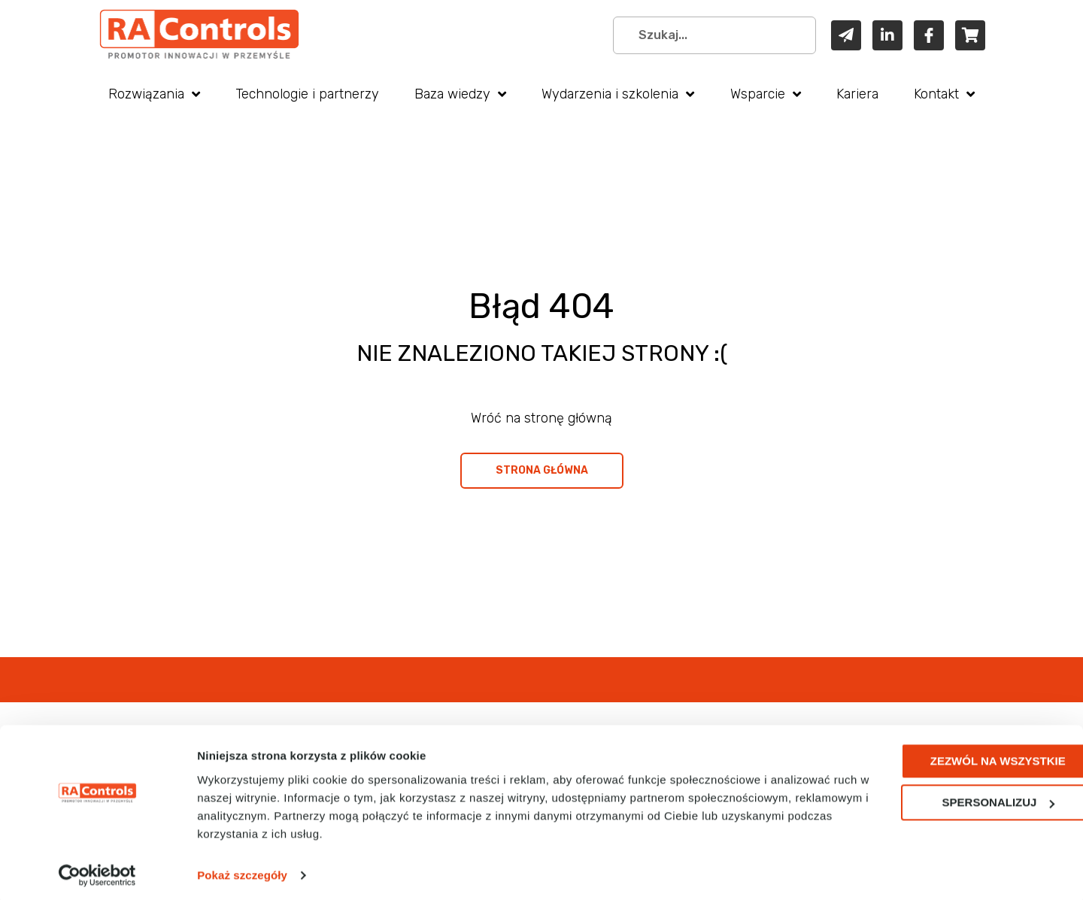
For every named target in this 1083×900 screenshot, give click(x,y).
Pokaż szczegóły (242, 870)
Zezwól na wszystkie (957, 756)
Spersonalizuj (958, 797)
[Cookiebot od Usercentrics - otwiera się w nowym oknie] (97, 870)
